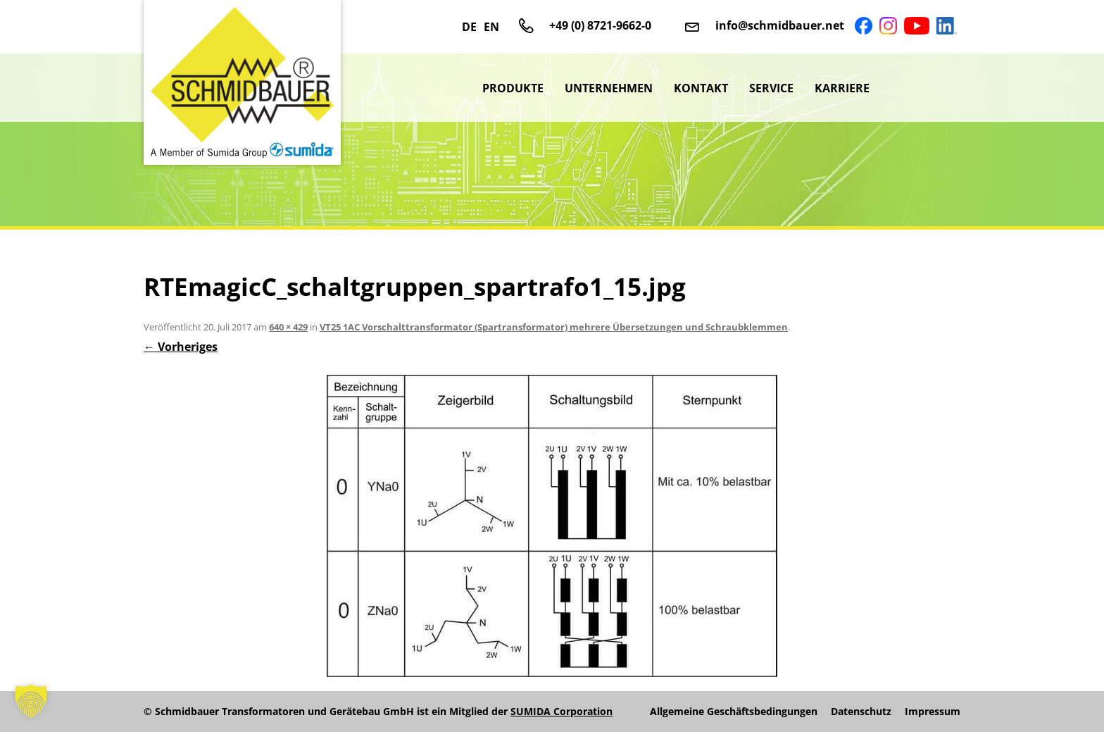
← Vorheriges (181, 346)
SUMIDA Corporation (561, 711)
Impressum (932, 712)
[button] (31, 701)
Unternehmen (609, 88)
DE (469, 26)
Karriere (842, 88)
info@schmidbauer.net (779, 25)
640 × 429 (288, 327)
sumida (920, 88)
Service (771, 88)
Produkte (513, 88)
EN (491, 26)
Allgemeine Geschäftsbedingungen (733, 712)
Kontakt (701, 88)
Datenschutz (861, 712)
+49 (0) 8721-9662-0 (600, 25)
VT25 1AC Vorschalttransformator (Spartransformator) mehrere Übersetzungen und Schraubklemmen (554, 327)
